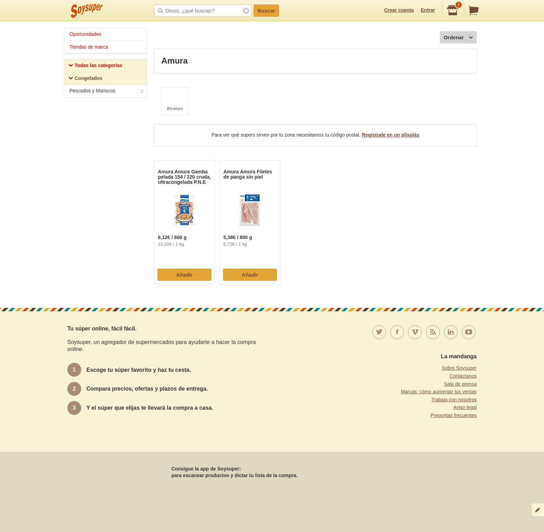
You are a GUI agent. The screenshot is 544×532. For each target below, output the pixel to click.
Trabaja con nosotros (454, 399)
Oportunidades (85, 34)
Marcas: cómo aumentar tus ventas (439, 391)
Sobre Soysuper (459, 368)
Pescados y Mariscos (106, 91)
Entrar (428, 10)
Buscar (266, 11)
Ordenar (458, 37)
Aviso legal (465, 407)
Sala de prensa (460, 384)
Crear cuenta (399, 10)
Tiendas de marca (88, 47)
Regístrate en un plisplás (390, 135)
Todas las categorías (95, 66)
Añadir (184, 275)
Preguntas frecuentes (454, 415)
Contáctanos (463, 376)
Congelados (85, 79)
